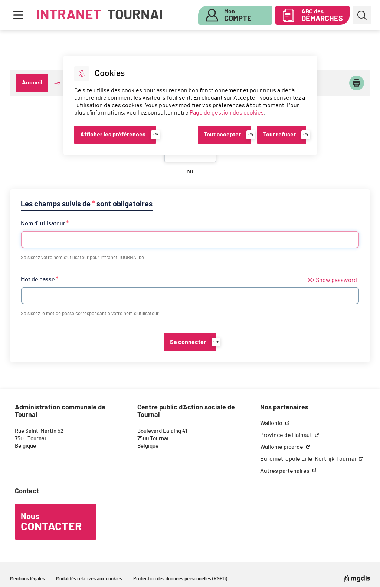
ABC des (322, 16)
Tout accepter (222, 134)
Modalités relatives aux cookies (89, 579)
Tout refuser (279, 134)
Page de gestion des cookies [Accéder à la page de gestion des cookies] (227, 113)
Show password (332, 280)
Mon (238, 16)
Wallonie (272, 423)
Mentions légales (27, 579)
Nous (51, 523)
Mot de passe (38, 279)
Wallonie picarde (282, 447)
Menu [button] (18, 15)
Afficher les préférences (112, 134)
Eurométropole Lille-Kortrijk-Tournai (308, 459)
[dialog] (190, 105)
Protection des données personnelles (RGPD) (180, 579)
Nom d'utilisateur (43, 223)
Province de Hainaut (286, 435)
